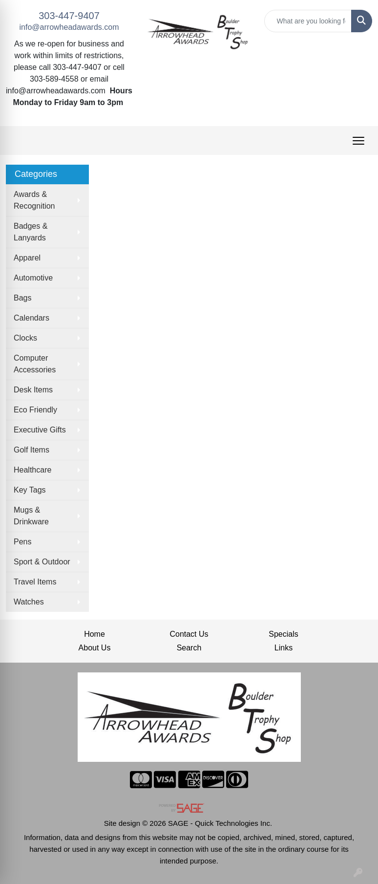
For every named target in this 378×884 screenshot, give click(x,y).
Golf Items (31, 450)
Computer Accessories (35, 364)
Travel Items (35, 582)
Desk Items (33, 390)
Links (283, 648)
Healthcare (32, 470)
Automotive (33, 278)
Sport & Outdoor (42, 562)
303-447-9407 (69, 15)
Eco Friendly (35, 410)
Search (189, 648)
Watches (29, 602)
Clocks (25, 338)
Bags (22, 298)
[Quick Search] (308, 21)
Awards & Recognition (34, 200)
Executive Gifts (40, 430)
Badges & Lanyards (30, 232)
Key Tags (30, 490)
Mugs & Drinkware (31, 516)
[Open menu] (358, 141)
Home (94, 634)
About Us (95, 648)
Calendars (31, 318)
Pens (22, 542)
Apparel (27, 258)
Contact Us (188, 634)
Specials (283, 634)
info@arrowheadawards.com (69, 27)
